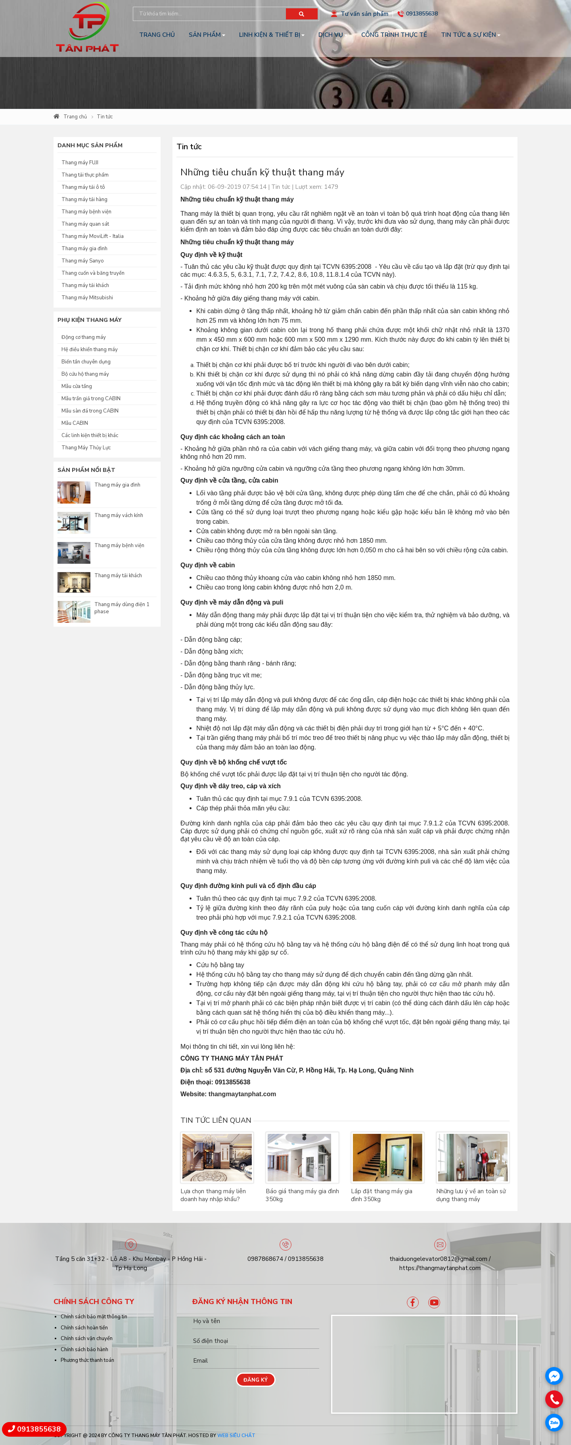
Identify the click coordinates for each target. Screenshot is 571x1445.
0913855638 (422, 13)
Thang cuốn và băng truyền (93, 273)
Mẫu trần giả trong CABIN (91, 398)
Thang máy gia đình (84, 248)
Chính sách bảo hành (84, 1349)
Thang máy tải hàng (84, 199)
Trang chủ (157, 35)
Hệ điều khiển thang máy (89, 349)
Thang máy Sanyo (82, 260)
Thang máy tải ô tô (83, 187)
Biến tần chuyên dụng (86, 361)
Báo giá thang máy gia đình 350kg (302, 1195)
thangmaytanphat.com (242, 1094)
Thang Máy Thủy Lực (86, 447)
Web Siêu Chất (236, 1435)
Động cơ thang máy (83, 337)
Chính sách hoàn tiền (84, 1327)
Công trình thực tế (394, 35)
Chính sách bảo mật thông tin (94, 1316)
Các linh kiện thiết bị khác (89, 435)
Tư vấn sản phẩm (365, 14)
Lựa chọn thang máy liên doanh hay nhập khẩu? (213, 1195)
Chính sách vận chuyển (87, 1338)
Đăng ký (255, 1380)
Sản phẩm (205, 35)
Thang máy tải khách (85, 285)
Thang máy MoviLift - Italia (92, 236)
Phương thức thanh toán (87, 1360)
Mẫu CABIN (74, 423)
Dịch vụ (330, 35)
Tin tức (105, 116)
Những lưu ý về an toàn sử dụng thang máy (471, 1195)
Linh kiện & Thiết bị (269, 35)
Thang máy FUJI (79, 162)
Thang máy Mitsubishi (87, 297)
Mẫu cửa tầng (76, 386)
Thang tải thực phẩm (85, 175)
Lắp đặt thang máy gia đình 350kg (381, 1195)
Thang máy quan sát (85, 224)
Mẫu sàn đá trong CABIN (90, 410)
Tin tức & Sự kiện (468, 35)
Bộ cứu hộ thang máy (85, 374)
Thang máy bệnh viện (86, 211)
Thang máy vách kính (118, 515)
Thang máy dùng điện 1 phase (121, 608)
